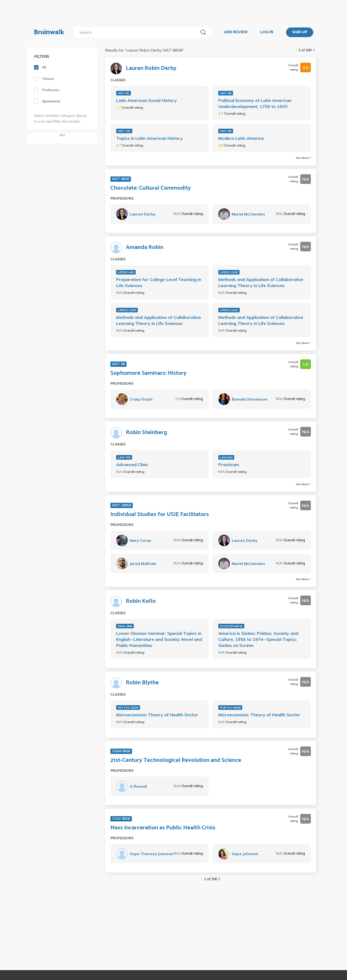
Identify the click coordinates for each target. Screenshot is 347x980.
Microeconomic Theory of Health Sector (157, 715)
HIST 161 (124, 131)
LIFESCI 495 (126, 272)
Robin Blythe (142, 682)
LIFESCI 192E (229, 272)
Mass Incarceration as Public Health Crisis (162, 828)
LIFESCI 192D (127, 310)
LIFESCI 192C (229, 310)
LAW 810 (226, 457)
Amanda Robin (144, 247)
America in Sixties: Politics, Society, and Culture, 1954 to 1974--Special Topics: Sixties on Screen (258, 639)
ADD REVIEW (235, 32)
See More (303, 158)
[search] (137, 32)
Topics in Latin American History (149, 138)
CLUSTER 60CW (231, 626)
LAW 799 (124, 457)
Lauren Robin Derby (151, 68)
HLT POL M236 (128, 707)
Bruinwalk (49, 32)
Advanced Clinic (132, 464)
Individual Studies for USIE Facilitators (159, 514)
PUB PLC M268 (230, 707)
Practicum (228, 464)
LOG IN (266, 32)
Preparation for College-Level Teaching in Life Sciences (158, 282)
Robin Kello (141, 601)
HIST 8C (123, 93)
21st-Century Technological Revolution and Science (175, 760)
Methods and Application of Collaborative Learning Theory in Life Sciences (260, 282)
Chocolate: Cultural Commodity (150, 188)
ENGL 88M (125, 626)
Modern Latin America (241, 138)
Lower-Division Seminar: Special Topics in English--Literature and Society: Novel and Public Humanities (159, 639)
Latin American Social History (146, 100)
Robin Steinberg (146, 432)
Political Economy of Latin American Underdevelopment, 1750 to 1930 (255, 103)
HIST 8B (225, 93)
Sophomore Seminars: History (148, 373)
